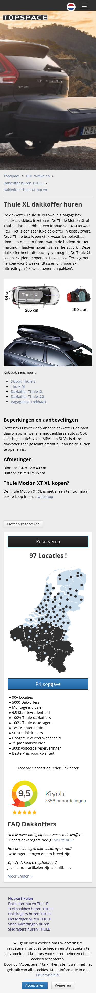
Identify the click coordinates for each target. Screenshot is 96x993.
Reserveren (48, 541)
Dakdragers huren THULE (29, 913)
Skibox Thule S (23, 381)
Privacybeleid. (48, 975)
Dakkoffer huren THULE (24, 182)
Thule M (18, 386)
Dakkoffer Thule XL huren (25, 189)
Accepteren (35, 985)
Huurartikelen (38, 176)
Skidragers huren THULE (29, 929)
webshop (45, 496)
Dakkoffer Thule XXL (28, 396)
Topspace (12, 176)
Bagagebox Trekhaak (28, 401)
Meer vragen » (20, 876)
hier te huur (64, 839)
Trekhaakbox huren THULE (31, 908)
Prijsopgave (48, 684)
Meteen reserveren (23, 524)
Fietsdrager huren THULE (29, 919)
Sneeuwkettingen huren (28, 924)
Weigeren (63, 985)
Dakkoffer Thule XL (27, 391)
